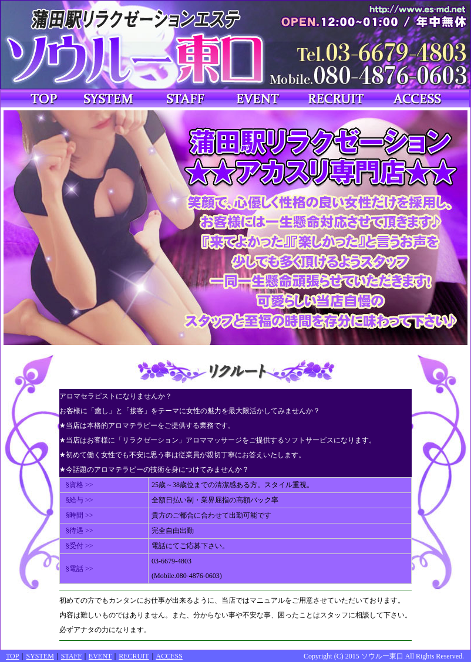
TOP (12, 656)
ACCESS (169, 656)
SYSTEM (39, 656)
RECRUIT (134, 656)
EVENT (100, 656)
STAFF (71, 656)
